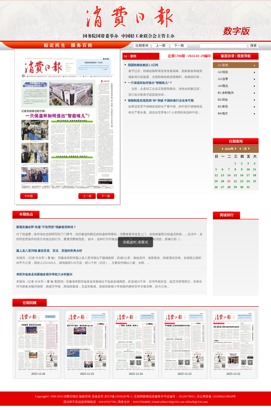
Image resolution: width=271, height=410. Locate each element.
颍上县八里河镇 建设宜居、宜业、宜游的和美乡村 (49, 250)
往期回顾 (29, 303)
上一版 (87, 196)
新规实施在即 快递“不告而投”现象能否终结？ (46, 227)
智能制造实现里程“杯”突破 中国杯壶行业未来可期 (161, 100)
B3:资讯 (223, 106)
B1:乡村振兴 (226, 92)
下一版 (105, 196)
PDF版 (29, 196)
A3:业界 (223, 79)
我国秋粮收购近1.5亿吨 (143, 65)
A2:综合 (223, 72)
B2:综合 (223, 99)
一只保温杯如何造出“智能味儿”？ (150, 83)
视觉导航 (244, 56)
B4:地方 (223, 113)
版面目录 (228, 56)
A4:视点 (223, 86)
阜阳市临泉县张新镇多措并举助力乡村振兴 (44, 274)
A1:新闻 (223, 65)
